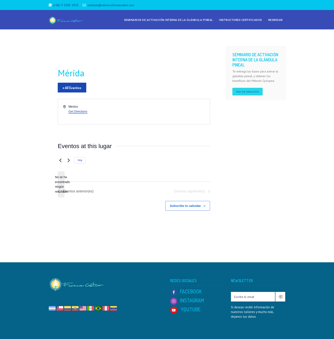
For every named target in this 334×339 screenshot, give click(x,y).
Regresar (275, 20)
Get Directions (77, 111)
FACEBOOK (186, 291)
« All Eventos (72, 88)
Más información (247, 91)
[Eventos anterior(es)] (60, 160)
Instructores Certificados (240, 20)
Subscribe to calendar (185, 206)
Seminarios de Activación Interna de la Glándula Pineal (168, 20)
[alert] (61, 184)
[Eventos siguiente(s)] (68, 160)
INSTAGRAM (187, 300)
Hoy (80, 160)
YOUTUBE (185, 309)
